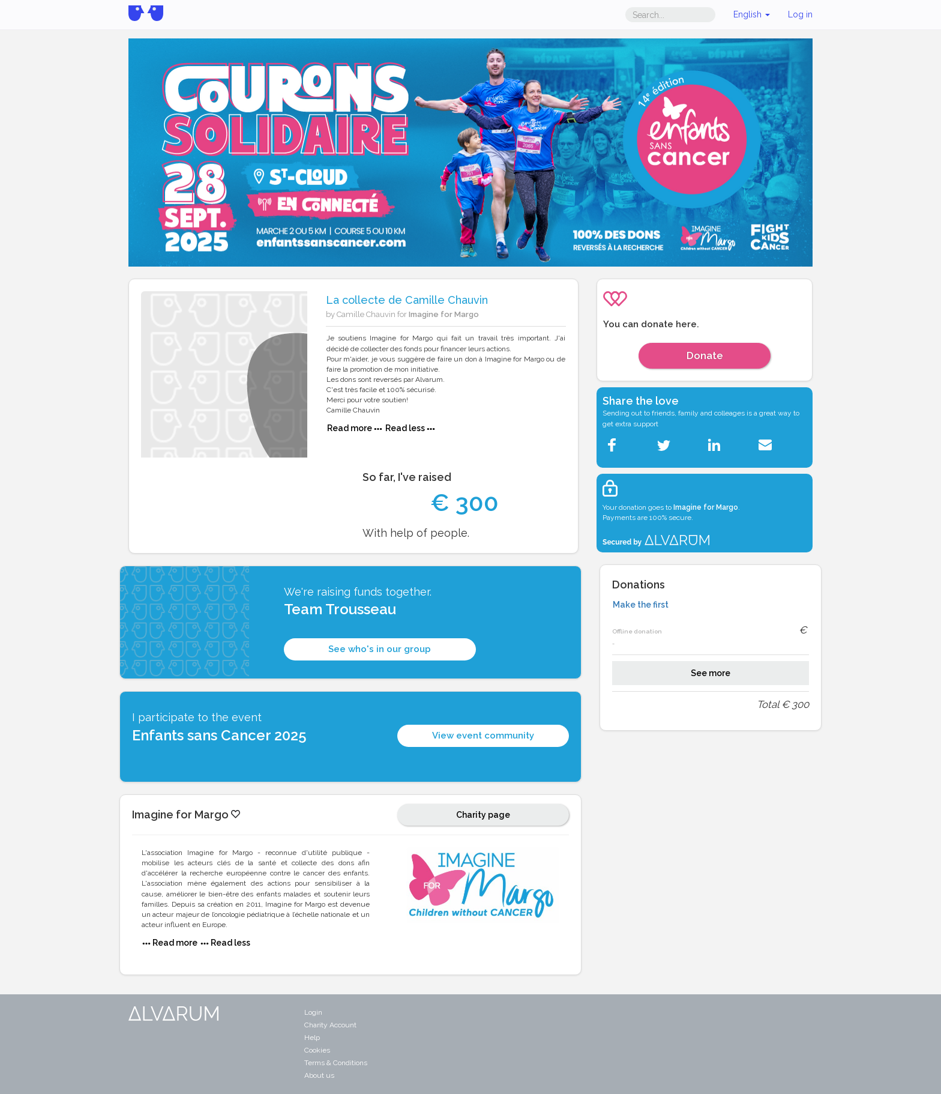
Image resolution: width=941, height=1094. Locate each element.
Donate (705, 355)
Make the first (641, 604)
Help (312, 1037)
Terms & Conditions (335, 1063)
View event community (483, 735)
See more (710, 673)
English (751, 14)
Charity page (483, 815)
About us (319, 1075)
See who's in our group (379, 649)
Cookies (317, 1050)
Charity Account (330, 1025)
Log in (800, 14)
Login (313, 1012)
